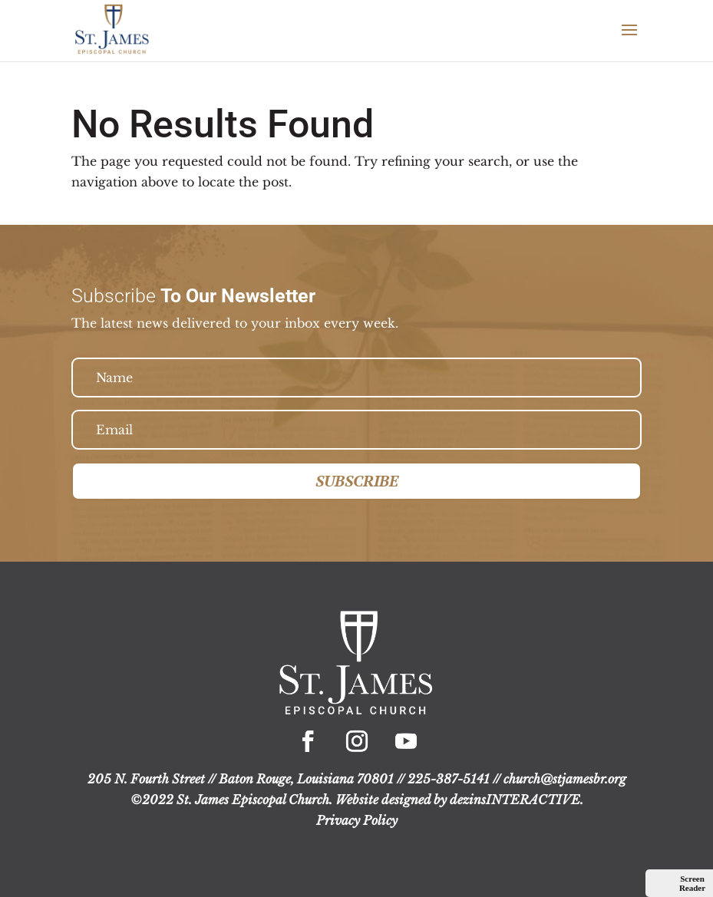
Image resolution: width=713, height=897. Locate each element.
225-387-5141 (449, 779)
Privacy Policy (357, 820)
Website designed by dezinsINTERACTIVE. (459, 799)
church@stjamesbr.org (564, 779)
